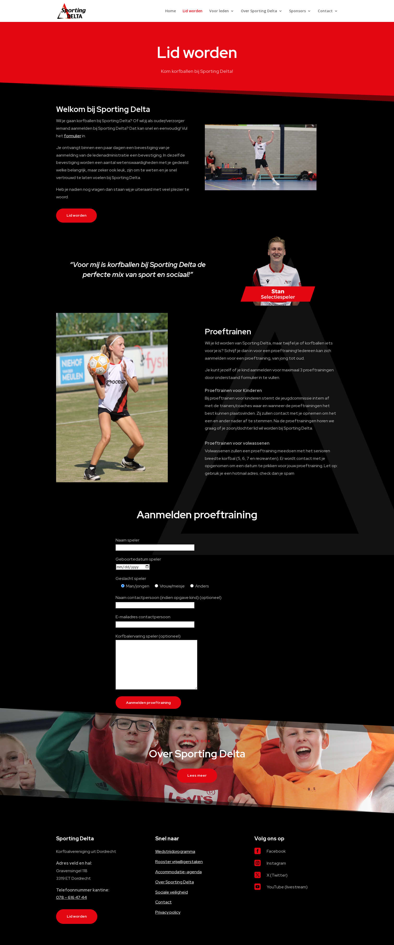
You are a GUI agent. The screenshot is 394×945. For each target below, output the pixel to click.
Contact (325, 11)
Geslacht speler (131, 578)
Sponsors (297, 11)
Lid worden (192, 11)
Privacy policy (167, 912)
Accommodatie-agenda (178, 872)
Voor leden (219, 11)
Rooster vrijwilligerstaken (179, 861)
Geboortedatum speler (138, 559)
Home (170, 11)
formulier (72, 136)
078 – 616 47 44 (71, 897)
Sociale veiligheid (171, 892)
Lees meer (197, 775)
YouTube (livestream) (287, 887)
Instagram (276, 863)
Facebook (276, 851)
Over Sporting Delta (259, 11)
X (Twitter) (277, 875)
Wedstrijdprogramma (175, 851)
